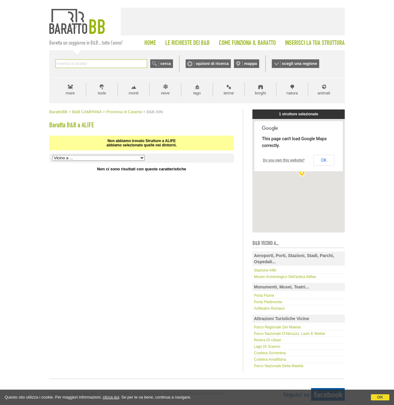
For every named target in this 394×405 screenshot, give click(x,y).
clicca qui (111, 397)
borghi (260, 93)
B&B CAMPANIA (87, 111)
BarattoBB (58, 111)
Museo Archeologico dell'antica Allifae (285, 277)
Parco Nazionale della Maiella (278, 366)
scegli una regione (299, 63)
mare (70, 93)
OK (380, 397)
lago (197, 93)
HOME (150, 43)
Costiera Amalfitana (270, 359)
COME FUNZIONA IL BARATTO (247, 43)
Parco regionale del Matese (277, 327)
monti (134, 93)
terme (228, 93)
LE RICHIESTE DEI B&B (187, 43)
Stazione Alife (265, 270)
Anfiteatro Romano (269, 308)
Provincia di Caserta (124, 111)
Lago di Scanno (267, 346)
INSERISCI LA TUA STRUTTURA (315, 43)
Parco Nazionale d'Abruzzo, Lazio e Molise (289, 334)
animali (323, 93)
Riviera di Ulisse (267, 340)
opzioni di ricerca (212, 63)
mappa (250, 63)
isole (102, 93)
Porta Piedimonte (268, 302)
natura (292, 93)
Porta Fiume (264, 295)
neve (165, 93)
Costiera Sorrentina (270, 353)
